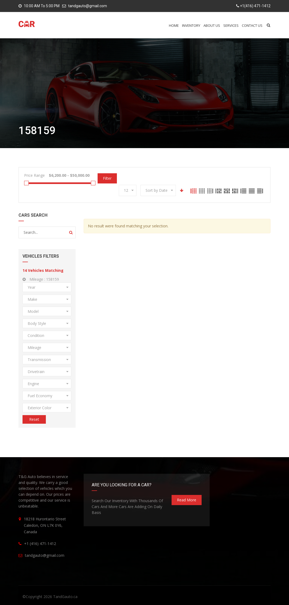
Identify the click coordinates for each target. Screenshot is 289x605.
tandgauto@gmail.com (87, 6)
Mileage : (41, 279)
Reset (34, 419)
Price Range (34, 175)
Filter (107, 178)
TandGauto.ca (65, 596)
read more (186, 499)
